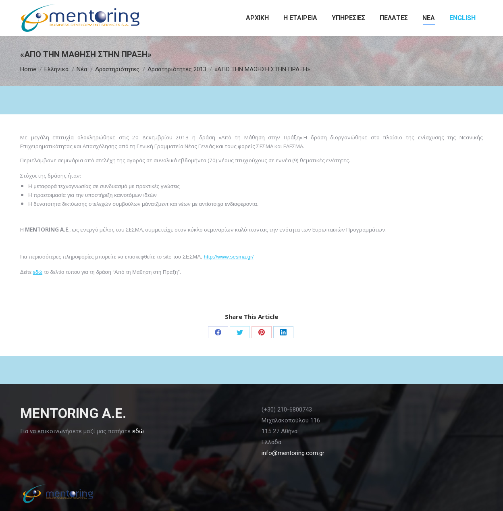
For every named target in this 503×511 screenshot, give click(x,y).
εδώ (37, 272)
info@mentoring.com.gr (293, 453)
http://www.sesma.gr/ (229, 257)
